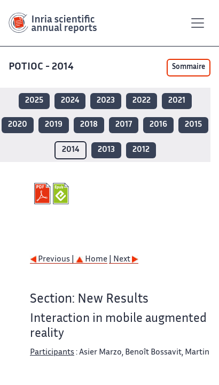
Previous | (53, 259)
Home (91, 259)
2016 (158, 124)
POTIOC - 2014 (42, 67)
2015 (193, 124)
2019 (53, 124)
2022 (141, 100)
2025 (34, 100)
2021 (176, 100)
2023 (106, 100)
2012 (141, 150)
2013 (106, 150)
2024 (70, 100)
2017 (123, 124)
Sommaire (188, 67)
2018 (89, 124)
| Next (123, 259)
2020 (17, 124)
